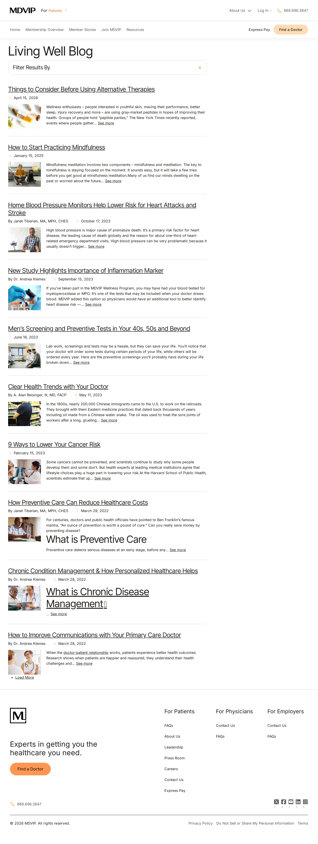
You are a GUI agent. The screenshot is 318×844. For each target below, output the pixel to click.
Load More (24, 677)
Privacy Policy (201, 823)
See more (106, 123)
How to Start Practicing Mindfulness (56, 147)
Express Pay (259, 29)
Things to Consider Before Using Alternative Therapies (81, 89)
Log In (263, 10)
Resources (135, 29)
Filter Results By (31, 67)
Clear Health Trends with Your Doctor (58, 386)
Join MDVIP (111, 29)
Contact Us (173, 779)
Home (15, 29)
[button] (107, 68)
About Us (172, 736)
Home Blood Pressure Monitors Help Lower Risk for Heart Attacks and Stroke (102, 209)
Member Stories (82, 29)
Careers (171, 769)
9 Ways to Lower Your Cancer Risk (54, 444)
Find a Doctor (290, 29)
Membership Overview (45, 29)
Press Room (174, 758)
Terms (303, 823)
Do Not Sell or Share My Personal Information (255, 823)
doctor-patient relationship (85, 652)
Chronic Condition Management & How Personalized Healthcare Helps (103, 571)
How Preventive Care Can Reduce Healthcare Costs (78, 502)
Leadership (173, 747)
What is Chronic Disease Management (97, 597)
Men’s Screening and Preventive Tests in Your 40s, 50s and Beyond (99, 328)
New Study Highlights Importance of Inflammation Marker (86, 270)
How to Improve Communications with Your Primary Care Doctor (94, 635)
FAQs (168, 725)
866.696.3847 (296, 10)
